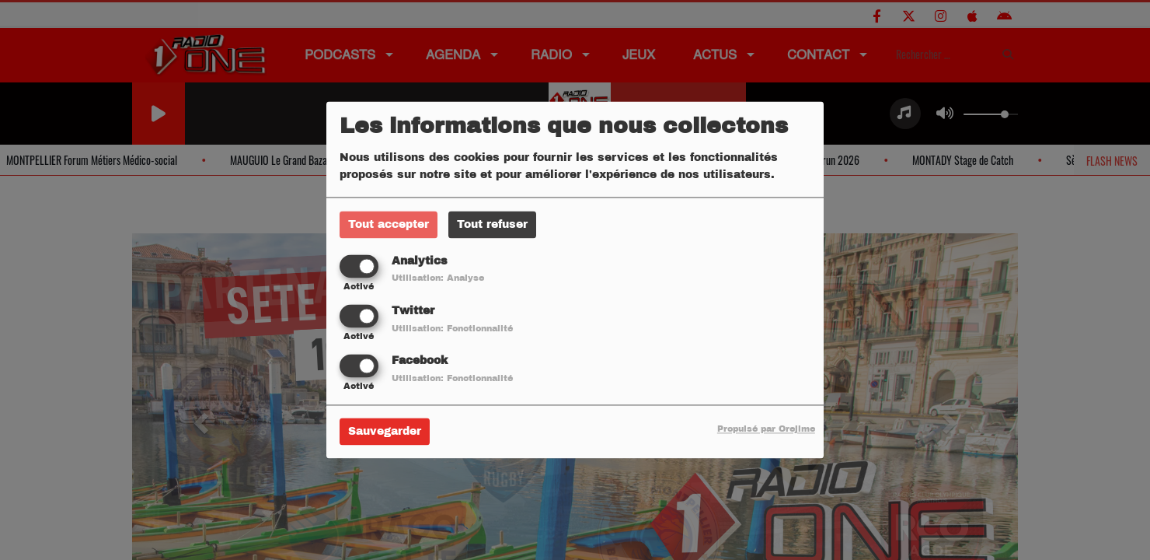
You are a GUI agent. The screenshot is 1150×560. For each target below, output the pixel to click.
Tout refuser (492, 224)
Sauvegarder (384, 432)
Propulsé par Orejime (766, 429)
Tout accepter (388, 224)
